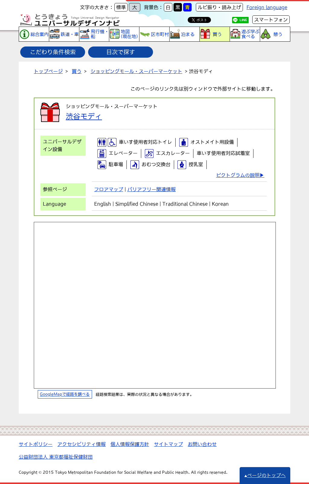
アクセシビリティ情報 (81, 444)
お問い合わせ (202, 444)
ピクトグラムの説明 (238, 175)
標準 (121, 7)
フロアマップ (108, 189)
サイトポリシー (36, 444)
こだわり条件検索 (53, 52)
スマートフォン (271, 19)
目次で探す (120, 52)
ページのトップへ (265, 475)
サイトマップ (168, 444)
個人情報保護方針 (129, 444)
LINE (243, 20)
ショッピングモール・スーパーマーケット (136, 71)
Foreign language (267, 7)
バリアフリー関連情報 (151, 189)
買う (76, 71)
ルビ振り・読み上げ (219, 7)
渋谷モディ (84, 116)
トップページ (48, 71)
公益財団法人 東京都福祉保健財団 (56, 456)
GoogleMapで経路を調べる (65, 394)
